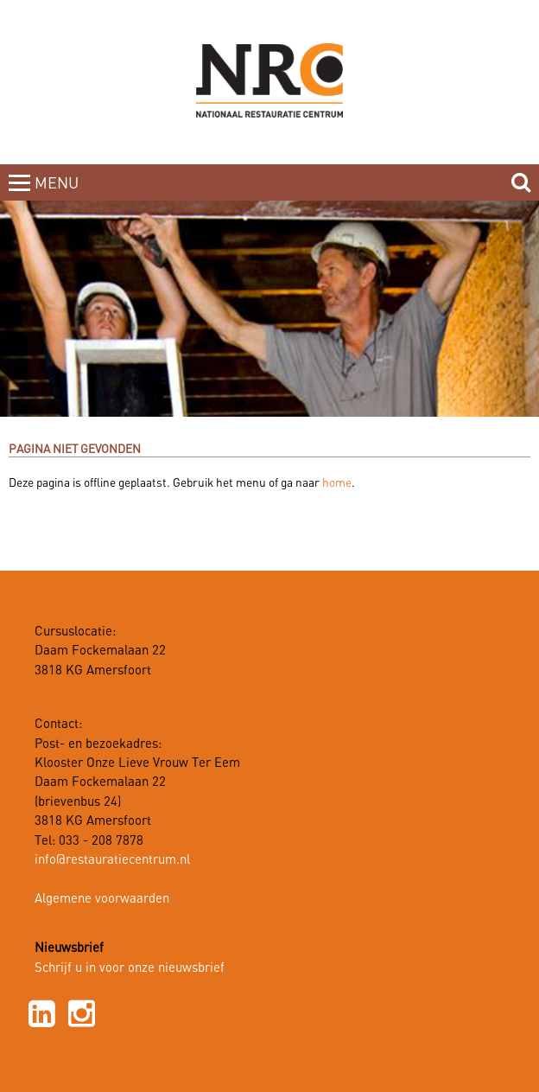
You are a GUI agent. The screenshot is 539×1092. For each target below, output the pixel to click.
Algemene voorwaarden (102, 899)
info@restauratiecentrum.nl (112, 860)
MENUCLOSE (58, 194)
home (337, 483)
